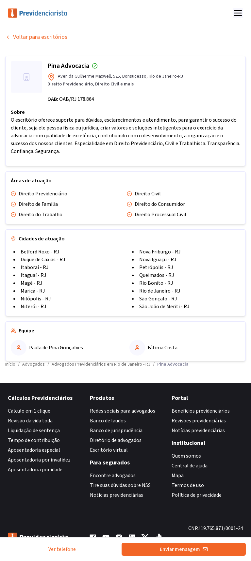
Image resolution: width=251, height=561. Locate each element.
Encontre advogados (113, 475)
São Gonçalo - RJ (158, 298)
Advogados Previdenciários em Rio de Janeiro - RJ (101, 364)
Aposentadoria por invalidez (39, 460)
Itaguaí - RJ (33, 275)
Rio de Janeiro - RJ (159, 291)
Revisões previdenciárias (199, 421)
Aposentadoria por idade (35, 470)
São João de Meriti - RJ (164, 306)
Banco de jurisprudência (116, 430)
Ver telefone (62, 549)
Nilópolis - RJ (36, 298)
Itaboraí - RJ (34, 267)
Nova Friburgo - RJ (159, 251)
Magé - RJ (31, 283)
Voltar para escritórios (36, 37)
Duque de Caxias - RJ (43, 259)
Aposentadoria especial (34, 450)
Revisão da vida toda (30, 421)
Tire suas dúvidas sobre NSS (120, 485)
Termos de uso (188, 485)
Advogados (33, 364)
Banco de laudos (108, 421)
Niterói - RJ (33, 306)
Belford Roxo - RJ (40, 251)
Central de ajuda (190, 466)
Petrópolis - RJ (156, 267)
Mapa (178, 475)
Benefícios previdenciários (201, 411)
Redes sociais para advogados (122, 411)
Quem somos (186, 456)
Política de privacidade (197, 495)
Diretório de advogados (116, 440)
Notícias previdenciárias (116, 495)
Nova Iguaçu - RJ (157, 259)
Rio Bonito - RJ (156, 283)
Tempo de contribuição (34, 440)
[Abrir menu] (238, 13)
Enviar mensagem (184, 549)
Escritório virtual (109, 450)
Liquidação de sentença (34, 430)
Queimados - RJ (156, 275)
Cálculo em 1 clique (29, 411)
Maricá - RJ (33, 291)
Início (10, 364)
